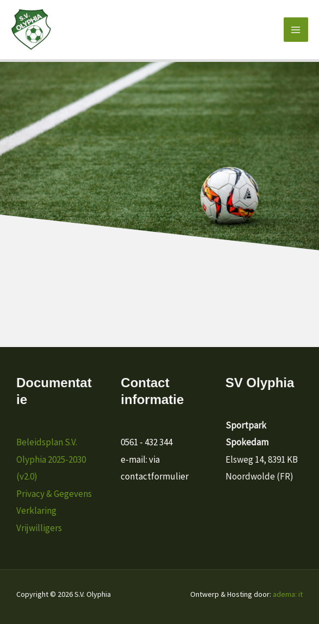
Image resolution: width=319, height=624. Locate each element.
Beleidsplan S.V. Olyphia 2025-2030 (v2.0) (51, 459)
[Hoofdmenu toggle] (296, 29)
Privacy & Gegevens (54, 494)
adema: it (288, 594)
